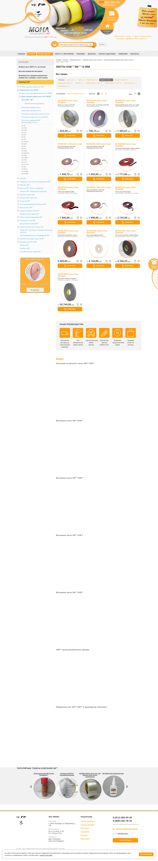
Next (78, 35)
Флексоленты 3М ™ (26, 208)
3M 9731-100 (24, 164)
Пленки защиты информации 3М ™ (31, 217)
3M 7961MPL (25, 141)
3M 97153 (24, 162)
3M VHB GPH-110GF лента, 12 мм (70, 144)
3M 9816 (23, 167)
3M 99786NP (24, 171)
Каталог (31, 54)
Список (135, 93)
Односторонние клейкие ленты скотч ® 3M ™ (37, 93)
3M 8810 (23, 146)
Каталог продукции (88, 821)
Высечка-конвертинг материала (30, 71)
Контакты (134, 54)
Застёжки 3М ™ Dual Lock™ (29, 198)
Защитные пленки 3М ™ (27, 195)
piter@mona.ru (109, 5)
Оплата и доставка (107, 54)
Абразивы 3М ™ (25, 185)
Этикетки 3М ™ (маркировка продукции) (33, 191)
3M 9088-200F (25, 153)
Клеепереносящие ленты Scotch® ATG (34, 117)
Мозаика (139, 93)
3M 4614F (24, 132)
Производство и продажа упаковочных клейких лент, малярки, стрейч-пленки (33, 77)
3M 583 (23, 137)
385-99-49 (109, 2)
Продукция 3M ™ (25, 82)
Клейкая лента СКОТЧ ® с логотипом (32, 67)
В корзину (71, 135)
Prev (74, 35)
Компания (122, 54)
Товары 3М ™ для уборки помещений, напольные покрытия (36, 231)
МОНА (38, 10)
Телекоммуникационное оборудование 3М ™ (35, 235)
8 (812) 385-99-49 (122, 817)
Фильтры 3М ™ (24, 245)
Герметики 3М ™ (25, 201)
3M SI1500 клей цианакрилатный (113, 773)
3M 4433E (24, 128)
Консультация (125, 840)
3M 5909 (23, 139)
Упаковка (80, 54)
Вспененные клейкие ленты (30, 107)
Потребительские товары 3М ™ (30, 252)
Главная (21, 54)
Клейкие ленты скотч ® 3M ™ (29, 90)
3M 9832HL (24, 169)
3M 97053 (24, 160)
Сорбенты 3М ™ (25, 248)
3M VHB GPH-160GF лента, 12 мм (98, 187)
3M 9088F (24, 155)
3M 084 (23, 125)
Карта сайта (85, 839)
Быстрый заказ (77, 131)
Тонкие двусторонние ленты (31, 111)
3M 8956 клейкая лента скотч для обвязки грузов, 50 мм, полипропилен (90, 775)
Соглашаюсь (146, 854)
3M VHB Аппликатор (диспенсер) (34, 103)
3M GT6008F (24, 173)
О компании (85, 832)
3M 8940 (23, 148)
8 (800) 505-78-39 (122, 821)
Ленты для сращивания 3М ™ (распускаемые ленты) (31, 121)
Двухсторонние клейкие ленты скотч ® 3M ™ (36, 97)
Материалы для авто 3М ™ (28, 242)
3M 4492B (24, 130)
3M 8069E (24, 144)
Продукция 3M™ (45, 54)
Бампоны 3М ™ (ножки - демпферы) (31, 188)
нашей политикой (46, 855)
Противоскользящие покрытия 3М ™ (32, 239)
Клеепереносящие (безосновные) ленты (35, 114)
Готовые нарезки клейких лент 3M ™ (32, 87)
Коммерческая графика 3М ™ (30, 214)
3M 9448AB (24, 157)
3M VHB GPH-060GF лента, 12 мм (98, 144)
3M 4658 (23, 135)
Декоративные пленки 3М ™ (29, 224)
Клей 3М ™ (23, 179)
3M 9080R (24, 151)
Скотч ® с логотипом (64, 54)
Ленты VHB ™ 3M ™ (27, 100)
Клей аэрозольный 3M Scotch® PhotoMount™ (44, 774)
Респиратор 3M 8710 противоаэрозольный (67, 774)
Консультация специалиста (112, 14)
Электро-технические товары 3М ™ (32, 227)
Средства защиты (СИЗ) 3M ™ (30, 211)
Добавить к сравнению (81, 131)
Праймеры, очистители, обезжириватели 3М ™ (35, 182)
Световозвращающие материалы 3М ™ (33, 204)
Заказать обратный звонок (127, 829)
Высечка (92, 54)
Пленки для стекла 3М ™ (28, 220)
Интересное (85, 828)
